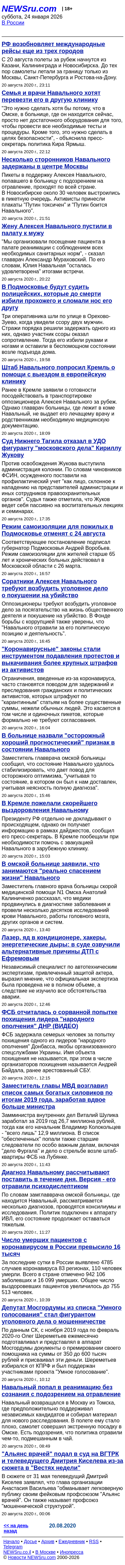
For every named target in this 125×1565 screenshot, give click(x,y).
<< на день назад (16, 1528)
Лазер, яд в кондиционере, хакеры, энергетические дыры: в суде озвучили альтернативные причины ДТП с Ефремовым (61, 948)
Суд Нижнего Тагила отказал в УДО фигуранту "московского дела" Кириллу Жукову (61, 448)
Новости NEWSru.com (32, 1557)
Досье (30, 1541)
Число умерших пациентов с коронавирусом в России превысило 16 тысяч (61, 1247)
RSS (94, 1541)
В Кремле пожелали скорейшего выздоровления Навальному (50, 807)
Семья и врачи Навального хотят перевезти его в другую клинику (51, 96)
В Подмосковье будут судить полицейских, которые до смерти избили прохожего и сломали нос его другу (57, 297)
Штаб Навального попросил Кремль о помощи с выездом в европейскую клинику (58, 374)
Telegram (13, 1546)
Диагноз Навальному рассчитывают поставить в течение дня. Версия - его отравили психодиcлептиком (59, 1179)
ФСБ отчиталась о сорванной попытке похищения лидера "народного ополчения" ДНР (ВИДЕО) (59, 1019)
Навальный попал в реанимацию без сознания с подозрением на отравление (61, 1391)
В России (13, 23)
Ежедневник (72, 1541)
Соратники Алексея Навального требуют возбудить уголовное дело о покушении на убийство (55, 588)
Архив (47, 1541)
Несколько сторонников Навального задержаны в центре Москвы (56, 163)
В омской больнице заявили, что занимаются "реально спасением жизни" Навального (51, 871)
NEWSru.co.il (17, 1552)
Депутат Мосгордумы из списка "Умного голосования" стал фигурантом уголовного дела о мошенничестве (62, 1314)
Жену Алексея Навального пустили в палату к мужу (57, 229)
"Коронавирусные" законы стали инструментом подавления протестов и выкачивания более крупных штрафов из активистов (60, 659)
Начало (11, 1541)
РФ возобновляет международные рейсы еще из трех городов (53, 47)
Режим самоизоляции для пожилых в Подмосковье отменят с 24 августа (57, 530)
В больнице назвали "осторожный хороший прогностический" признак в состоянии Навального (58, 742)
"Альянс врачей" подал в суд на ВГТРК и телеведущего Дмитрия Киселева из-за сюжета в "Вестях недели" (62, 1461)
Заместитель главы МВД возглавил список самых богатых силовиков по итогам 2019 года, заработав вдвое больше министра (57, 1096)
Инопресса (72, 1552)
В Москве (45, 1552)
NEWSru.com (29, 9)
